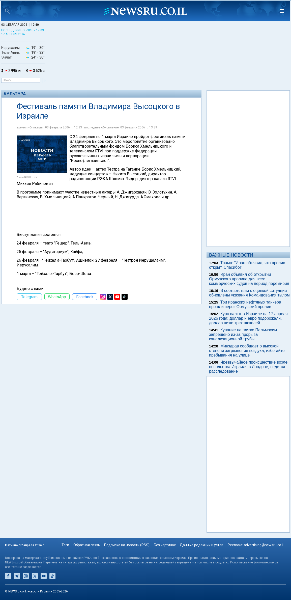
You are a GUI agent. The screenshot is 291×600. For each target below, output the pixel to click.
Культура (15, 93)
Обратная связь (86, 545)
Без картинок (165, 545)
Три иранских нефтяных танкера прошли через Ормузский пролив (245, 304)
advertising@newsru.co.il (263, 545)
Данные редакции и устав (201, 545)
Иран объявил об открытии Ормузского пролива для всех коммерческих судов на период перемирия (249, 279)
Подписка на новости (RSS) (127, 545)
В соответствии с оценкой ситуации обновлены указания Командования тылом (249, 292)
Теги (65, 545)
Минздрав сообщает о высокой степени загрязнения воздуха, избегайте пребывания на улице (247, 350)
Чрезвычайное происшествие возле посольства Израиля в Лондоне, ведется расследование (248, 366)
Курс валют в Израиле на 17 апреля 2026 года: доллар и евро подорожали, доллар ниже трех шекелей (248, 318)
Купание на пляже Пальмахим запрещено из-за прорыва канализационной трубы (243, 334)
